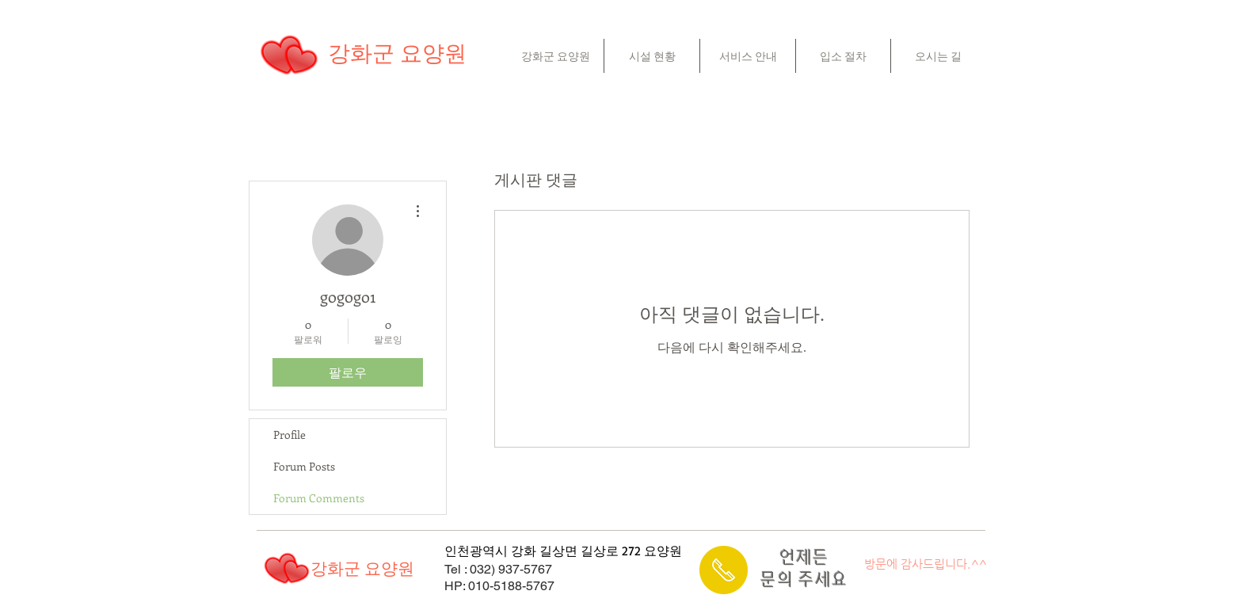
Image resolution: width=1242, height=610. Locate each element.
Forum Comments (318, 497)
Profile (289, 434)
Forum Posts (304, 466)
